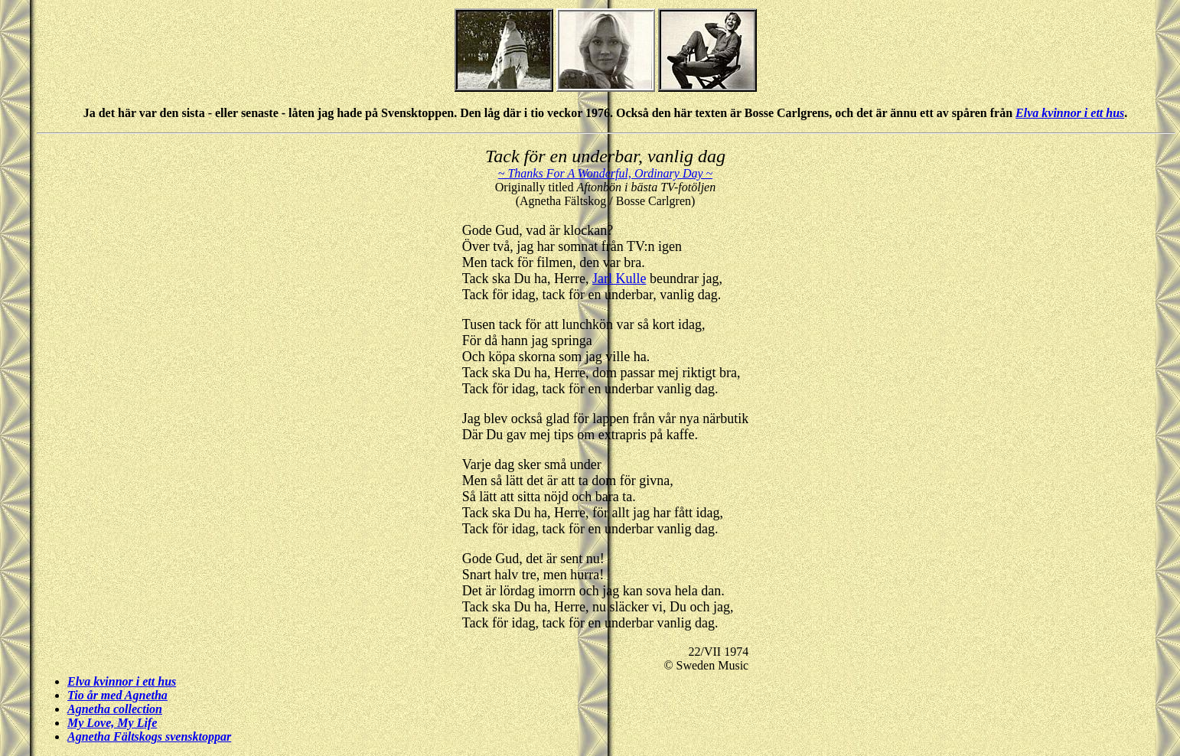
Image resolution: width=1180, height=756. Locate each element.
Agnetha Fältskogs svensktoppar (149, 736)
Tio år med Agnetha (117, 695)
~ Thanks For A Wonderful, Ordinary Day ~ (605, 173)
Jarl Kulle (619, 278)
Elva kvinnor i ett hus (1069, 112)
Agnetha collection (114, 708)
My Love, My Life (112, 722)
